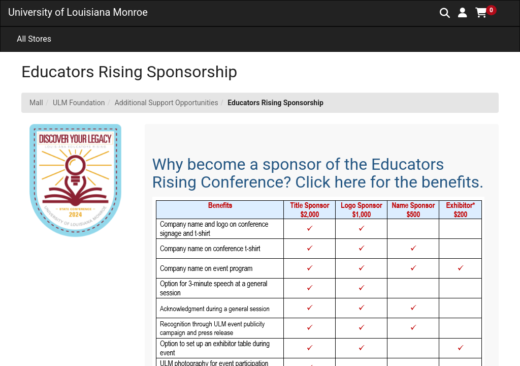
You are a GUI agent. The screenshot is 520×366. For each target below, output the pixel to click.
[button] (462, 12)
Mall (36, 103)
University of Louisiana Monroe (78, 12)
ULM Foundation (79, 103)
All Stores (34, 39)
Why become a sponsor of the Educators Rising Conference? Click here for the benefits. (318, 173)
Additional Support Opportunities (166, 103)
